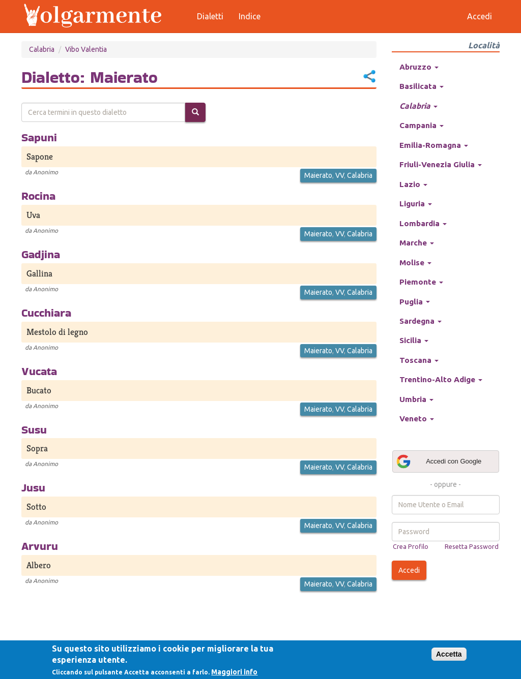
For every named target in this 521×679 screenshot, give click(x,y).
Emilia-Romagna (433, 145)
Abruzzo (419, 67)
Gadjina (40, 254)
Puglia (414, 301)
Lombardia (423, 223)
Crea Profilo (410, 546)
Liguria (415, 203)
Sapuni (39, 137)
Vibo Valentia (86, 49)
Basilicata (421, 86)
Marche (416, 242)
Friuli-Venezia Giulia (440, 164)
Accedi (409, 570)
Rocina (38, 196)
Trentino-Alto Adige (440, 379)
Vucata (39, 371)
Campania (421, 125)
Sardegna (420, 321)
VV (339, 175)
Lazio (413, 184)
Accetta (449, 654)
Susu (34, 429)
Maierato (318, 175)
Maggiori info (234, 672)
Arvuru (39, 546)
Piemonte (421, 281)
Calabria (41, 49)
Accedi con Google (438, 461)
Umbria (416, 399)
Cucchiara (46, 312)
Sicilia (413, 340)
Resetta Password (472, 546)
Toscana (419, 360)
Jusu (33, 487)
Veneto (416, 418)
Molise (415, 262)
